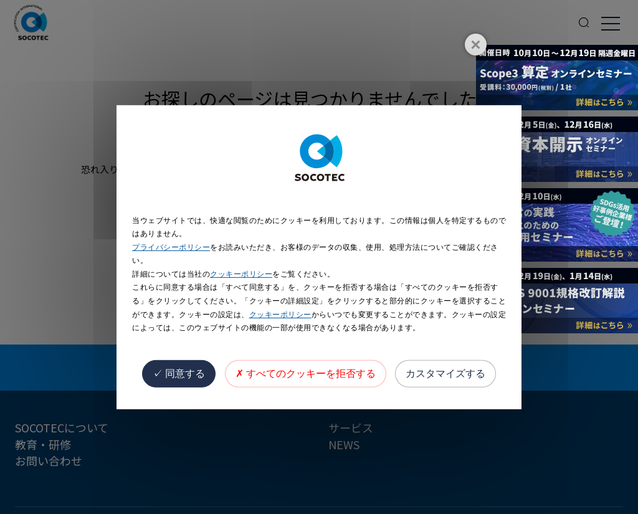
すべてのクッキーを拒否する (306, 373)
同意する (179, 373)
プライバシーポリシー (171, 247)
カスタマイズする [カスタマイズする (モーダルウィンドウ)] (445, 373)
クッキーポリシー (241, 274)
